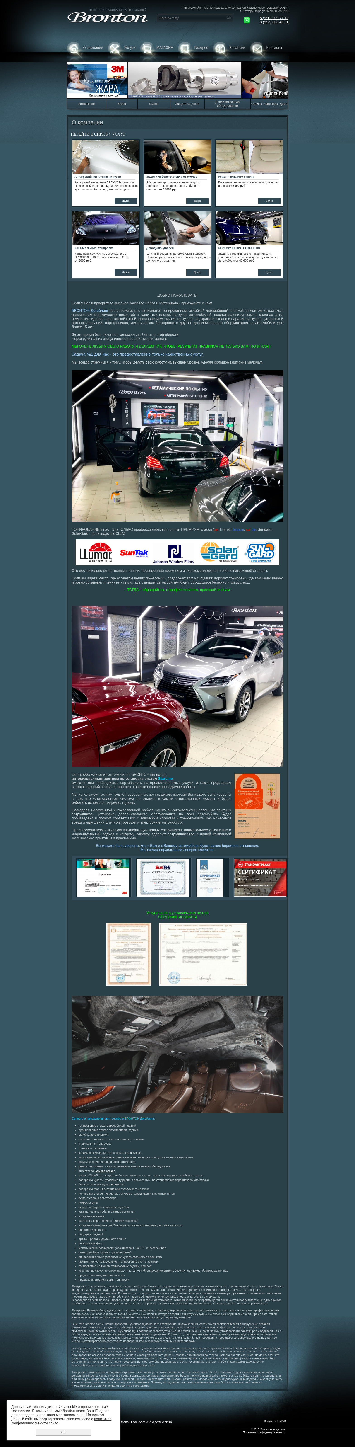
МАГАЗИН (156, 51)
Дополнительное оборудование (227, 103)
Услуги (121, 51)
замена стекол (105, 1171)
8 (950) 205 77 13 (274, 18)
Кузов (122, 104)
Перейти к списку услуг (98, 134)
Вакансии (229, 51)
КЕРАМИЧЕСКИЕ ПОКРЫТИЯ (239, 248)
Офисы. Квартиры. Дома (269, 104)
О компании (85, 51)
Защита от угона (187, 104)
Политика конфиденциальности (264, 1432)
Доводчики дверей (160, 248)
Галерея (193, 51)
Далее (126, 200)
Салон (154, 104)
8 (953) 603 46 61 (274, 22)
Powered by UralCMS (275, 1421)
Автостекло (86, 104)
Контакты (266, 51)
